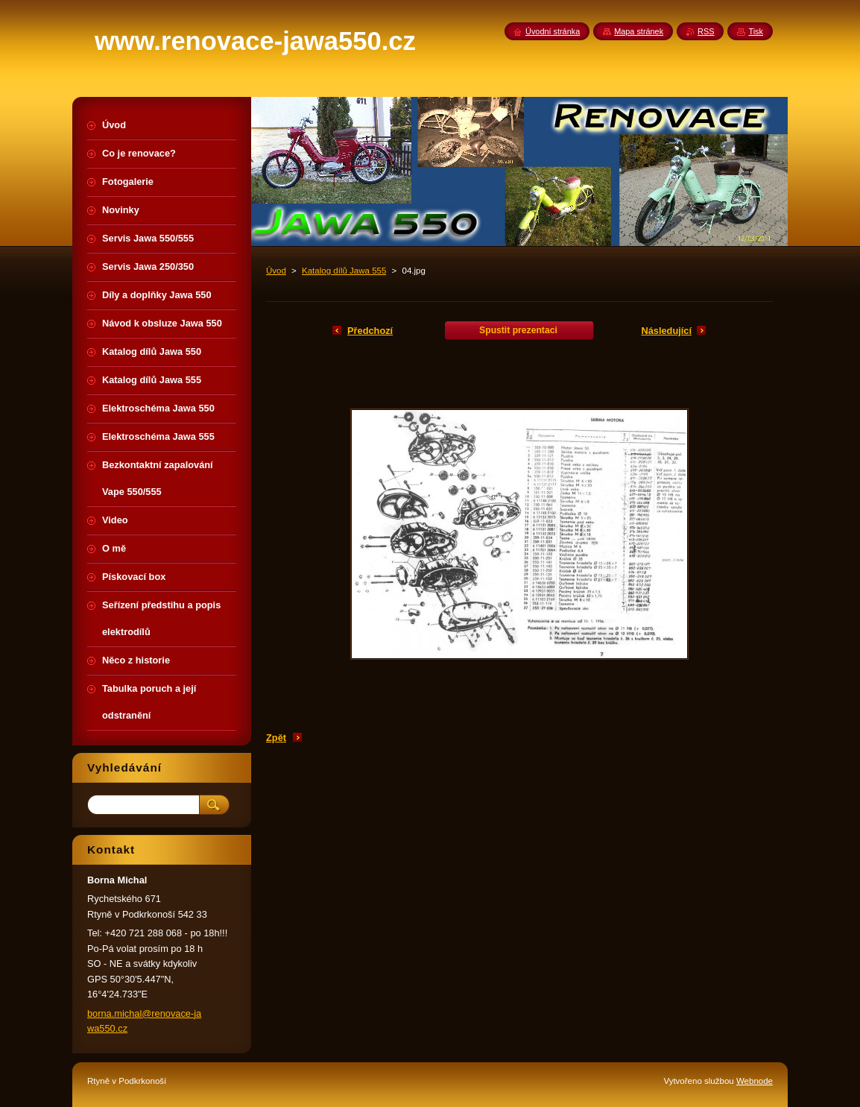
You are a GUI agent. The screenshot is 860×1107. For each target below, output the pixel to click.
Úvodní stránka (552, 31)
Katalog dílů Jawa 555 (344, 270)
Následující (666, 330)
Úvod (276, 270)
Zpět (276, 737)
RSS (706, 31)
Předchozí (370, 330)
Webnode (754, 1080)
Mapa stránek (638, 31)
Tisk (755, 31)
